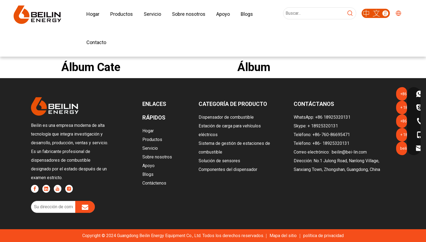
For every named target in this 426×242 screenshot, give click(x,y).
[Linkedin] (46, 189)
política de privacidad (323, 235)
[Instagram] (69, 189)
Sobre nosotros (157, 157)
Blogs (148, 174)
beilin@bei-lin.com (349, 152)
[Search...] (313, 13)
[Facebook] (35, 189)
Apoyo (148, 165)
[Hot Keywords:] (350, 13)
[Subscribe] (85, 207)
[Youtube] (57, 189)
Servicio (150, 148)
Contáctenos (154, 183)
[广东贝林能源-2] (376, 13)
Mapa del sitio (284, 235)
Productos (152, 139)
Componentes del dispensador (228, 169)
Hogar (148, 130)
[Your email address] (52, 207)
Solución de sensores (219, 160)
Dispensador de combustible (226, 117)
